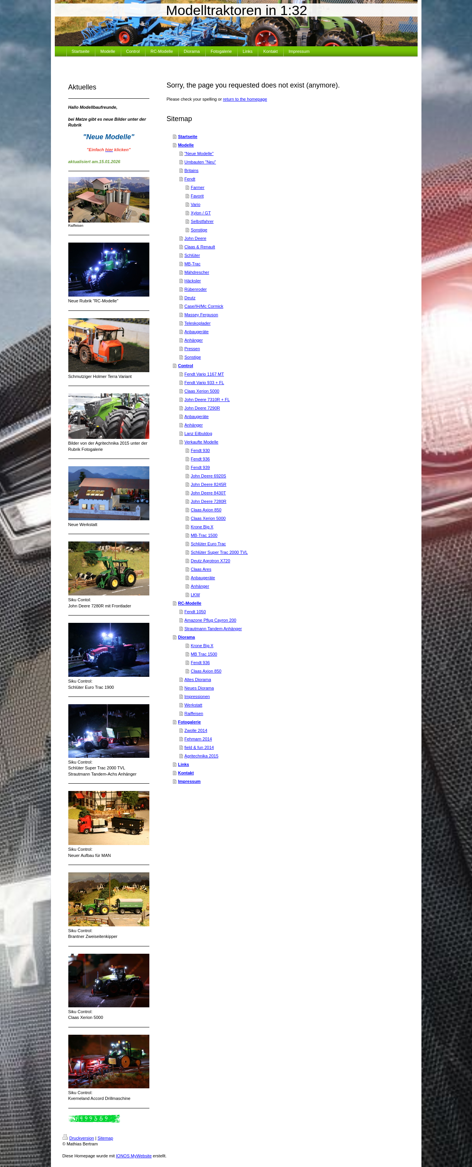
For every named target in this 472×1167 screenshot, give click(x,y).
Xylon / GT (201, 213)
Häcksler (192, 280)
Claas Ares (201, 569)
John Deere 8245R (208, 484)
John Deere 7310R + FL (207, 399)
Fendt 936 (200, 459)
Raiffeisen (193, 713)
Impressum (189, 781)
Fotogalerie (189, 722)
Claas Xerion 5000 (202, 391)
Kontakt (186, 773)
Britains (191, 170)
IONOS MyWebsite (134, 1156)
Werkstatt (193, 705)
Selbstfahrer (202, 221)
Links (183, 764)
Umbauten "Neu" (200, 162)
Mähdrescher (196, 272)
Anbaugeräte (196, 331)
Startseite (187, 136)
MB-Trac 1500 (204, 535)
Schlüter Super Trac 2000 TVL (219, 552)
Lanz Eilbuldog (198, 433)
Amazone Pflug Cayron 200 (210, 620)
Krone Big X (202, 526)
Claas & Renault (199, 247)
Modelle (186, 145)
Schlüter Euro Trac (208, 543)
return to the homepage (245, 99)
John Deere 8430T (208, 493)
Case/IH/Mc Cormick (203, 306)
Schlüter (192, 255)
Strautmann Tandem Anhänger (213, 628)
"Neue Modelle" (199, 153)
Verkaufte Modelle (201, 442)
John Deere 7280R (208, 501)
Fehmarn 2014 (198, 739)
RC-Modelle (189, 603)
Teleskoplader (197, 323)
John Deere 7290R (202, 408)
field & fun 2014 (199, 747)
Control (185, 365)
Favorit (197, 196)
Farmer (197, 187)
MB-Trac (192, 263)
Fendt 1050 (195, 611)
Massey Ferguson (201, 314)
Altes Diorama (197, 679)
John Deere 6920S (208, 476)
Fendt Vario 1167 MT (204, 374)
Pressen (192, 348)
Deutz (190, 297)
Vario (195, 204)
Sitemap (105, 1138)
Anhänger (193, 340)
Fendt (189, 179)
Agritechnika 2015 (201, 756)
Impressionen (197, 696)
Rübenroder (195, 289)
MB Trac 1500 (204, 654)
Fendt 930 (200, 450)
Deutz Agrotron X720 (210, 560)
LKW (195, 594)
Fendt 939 (200, 467)
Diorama (186, 637)
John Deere (195, 238)
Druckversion (78, 1138)
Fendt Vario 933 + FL (204, 382)
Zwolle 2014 (195, 730)
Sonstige (199, 230)
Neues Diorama (199, 688)
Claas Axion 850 (206, 510)
